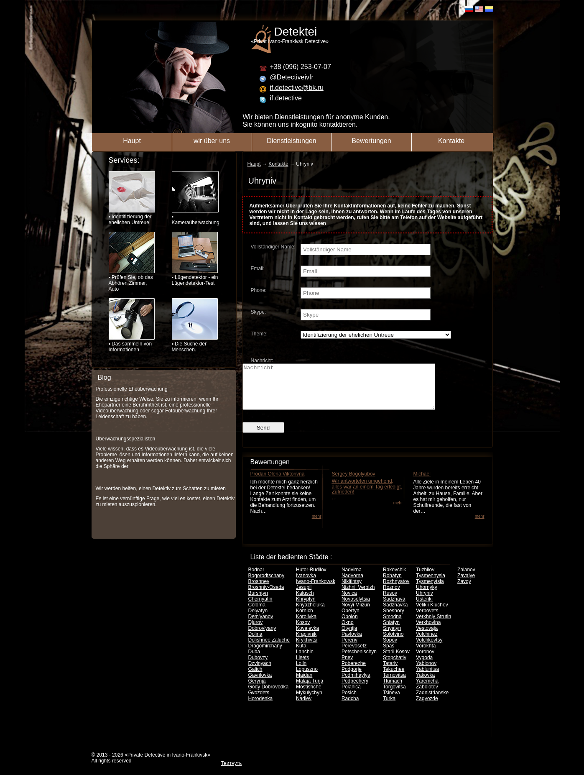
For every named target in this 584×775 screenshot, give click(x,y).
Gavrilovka (260, 684)
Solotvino (393, 643)
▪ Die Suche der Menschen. (195, 325)
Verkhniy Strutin (433, 625)
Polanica (351, 695)
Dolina (255, 643)
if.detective (286, 98)
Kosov (303, 631)
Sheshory (393, 619)
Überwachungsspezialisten (126, 439)
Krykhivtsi (306, 649)
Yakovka (425, 684)
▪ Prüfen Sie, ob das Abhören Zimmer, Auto (132, 262)
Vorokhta (426, 654)
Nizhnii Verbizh (358, 596)
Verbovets (427, 619)
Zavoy (464, 590)
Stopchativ (394, 666)
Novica (349, 602)
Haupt (132, 140)
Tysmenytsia (430, 590)
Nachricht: (262, 360)
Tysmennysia (430, 584)
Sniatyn (391, 631)
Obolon (350, 625)
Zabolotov (427, 695)
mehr (316, 525)
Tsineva (391, 701)
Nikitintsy (352, 590)
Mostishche (308, 695)
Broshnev (259, 590)
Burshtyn (258, 602)
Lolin (301, 672)
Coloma (256, 613)
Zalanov (466, 578)
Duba (254, 660)
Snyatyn (392, 637)
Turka (389, 707)
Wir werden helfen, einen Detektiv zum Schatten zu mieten (161, 488)
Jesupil (303, 596)
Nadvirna (352, 578)
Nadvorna (352, 584)
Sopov (390, 649)
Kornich (304, 619)
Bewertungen (371, 140)
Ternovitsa (394, 684)
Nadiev (303, 707)
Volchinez (426, 643)
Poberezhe (354, 672)
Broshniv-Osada (266, 596)
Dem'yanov (260, 625)
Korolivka (306, 625)
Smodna (392, 625)
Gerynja (257, 690)
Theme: (259, 334)
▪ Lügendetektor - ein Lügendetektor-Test (195, 259)
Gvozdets (259, 701)
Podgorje (352, 678)
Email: (258, 268)
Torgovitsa (394, 695)
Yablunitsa (427, 678)
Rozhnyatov (396, 590)
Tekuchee (393, 678)
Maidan (304, 684)
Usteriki (424, 608)
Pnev (347, 666)
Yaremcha (427, 690)
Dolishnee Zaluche (269, 649)
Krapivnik (306, 643)
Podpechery (355, 690)
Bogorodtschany (266, 584)
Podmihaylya (356, 684)
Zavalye (466, 584)
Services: (124, 160)
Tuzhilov (425, 578)
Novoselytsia (356, 608)
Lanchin (305, 660)
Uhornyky (426, 596)
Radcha (350, 707)
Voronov (425, 660)
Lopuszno (307, 678)
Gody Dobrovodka (268, 695)
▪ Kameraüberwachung (195, 198)
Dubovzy (258, 666)
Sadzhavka (395, 613)
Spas (388, 654)
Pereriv (349, 649)
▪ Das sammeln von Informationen (132, 325)
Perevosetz (354, 654)
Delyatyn (258, 619)
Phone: (259, 290)
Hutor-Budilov (311, 578)
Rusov (390, 602)
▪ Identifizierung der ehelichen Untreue (132, 198)
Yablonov (426, 672)
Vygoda (424, 666)
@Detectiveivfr (292, 77)
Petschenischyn (359, 660)
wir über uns (212, 140)
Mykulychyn (309, 701)
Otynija (349, 637)
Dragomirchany (265, 654)
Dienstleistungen (291, 140)
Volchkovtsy (429, 649)
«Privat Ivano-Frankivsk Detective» (376, 34)
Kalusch (305, 602)
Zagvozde (427, 707)
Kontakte (451, 140)
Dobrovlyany (262, 637)
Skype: (258, 312)
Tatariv (390, 672)
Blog (104, 377)
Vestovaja (427, 637)
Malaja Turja (309, 690)
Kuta (301, 654)
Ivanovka (306, 584)
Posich (349, 701)
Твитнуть (231, 772)
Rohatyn (392, 584)
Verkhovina (428, 631)
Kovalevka (307, 637)
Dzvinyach (259, 672)
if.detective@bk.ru (297, 87)
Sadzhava (394, 608)
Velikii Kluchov (432, 613)
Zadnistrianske (432, 701)
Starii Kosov (396, 660)
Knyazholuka (310, 613)
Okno (348, 631)
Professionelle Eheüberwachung (132, 389)
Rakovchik (394, 578)
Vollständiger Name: (273, 247)
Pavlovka (352, 643)
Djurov (255, 631)
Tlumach (392, 690)
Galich (255, 678)
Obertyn (351, 619)
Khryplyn (306, 608)
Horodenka (260, 707)
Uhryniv (424, 602)
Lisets (302, 666)
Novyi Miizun (356, 613)
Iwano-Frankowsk (315, 590)
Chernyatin (260, 608)
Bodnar (256, 578)
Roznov (391, 596)
